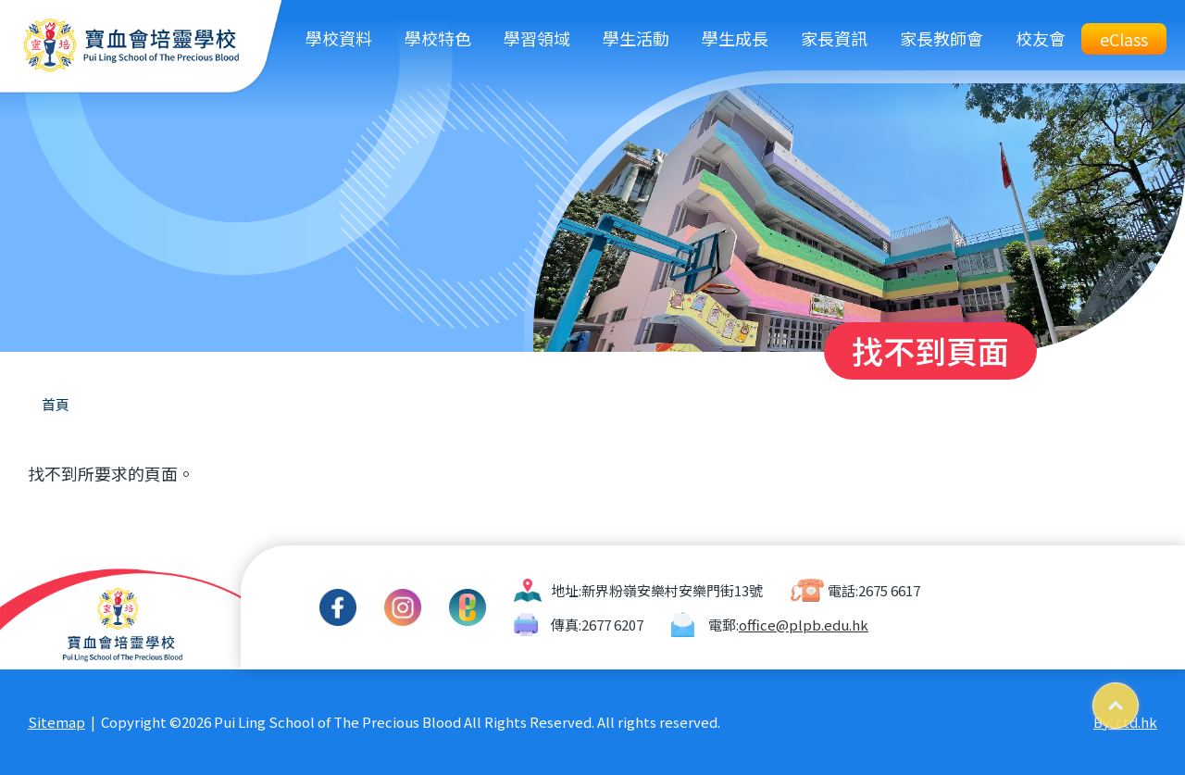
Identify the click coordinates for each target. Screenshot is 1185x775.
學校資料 (339, 38)
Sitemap (56, 721)
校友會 (1041, 38)
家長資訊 (834, 38)
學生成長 (735, 38)
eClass (1124, 39)
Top (1138, 698)
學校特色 (438, 38)
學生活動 (636, 38)
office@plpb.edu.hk (803, 624)
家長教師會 (941, 38)
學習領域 (537, 38)
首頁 (55, 404)
